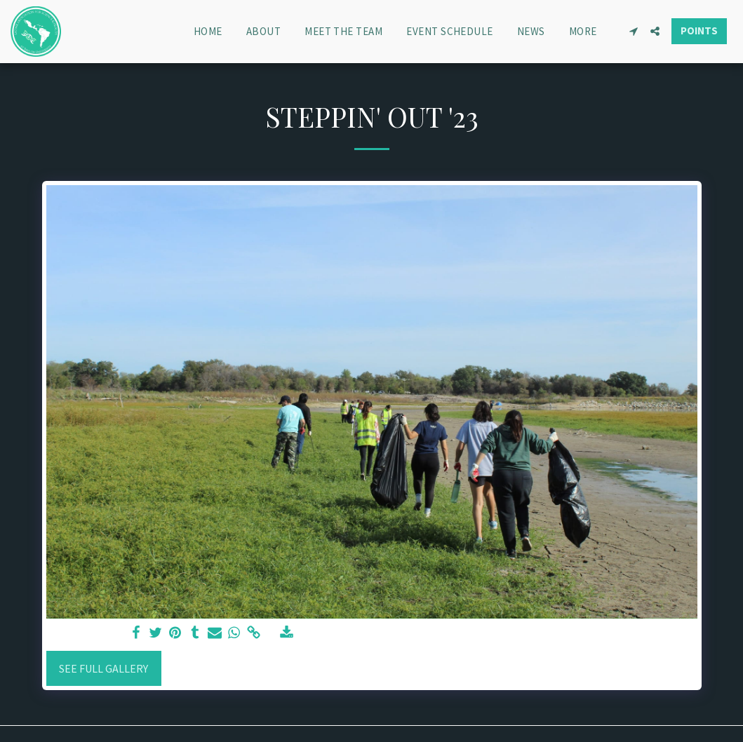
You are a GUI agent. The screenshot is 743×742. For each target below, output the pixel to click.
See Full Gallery (103, 668)
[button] (633, 31)
